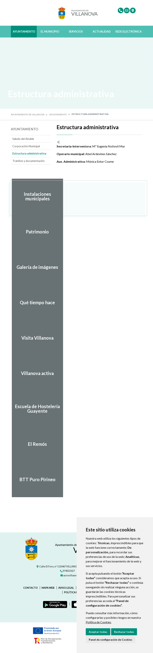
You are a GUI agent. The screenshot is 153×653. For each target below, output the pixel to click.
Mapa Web (48, 587)
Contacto (30, 587)
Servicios (76, 31)
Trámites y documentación (28, 160)
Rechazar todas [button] (124, 631)
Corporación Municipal (26, 146)
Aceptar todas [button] (98, 631)
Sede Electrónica (128, 31)
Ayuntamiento (24, 31)
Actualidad (102, 31)
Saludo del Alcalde (23, 138)
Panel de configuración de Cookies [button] (110, 639)
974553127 (67, 570)
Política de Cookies (98, 622)
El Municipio (50, 31)
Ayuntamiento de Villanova (27, 114)
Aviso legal (66, 587)
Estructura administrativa (29, 153)
